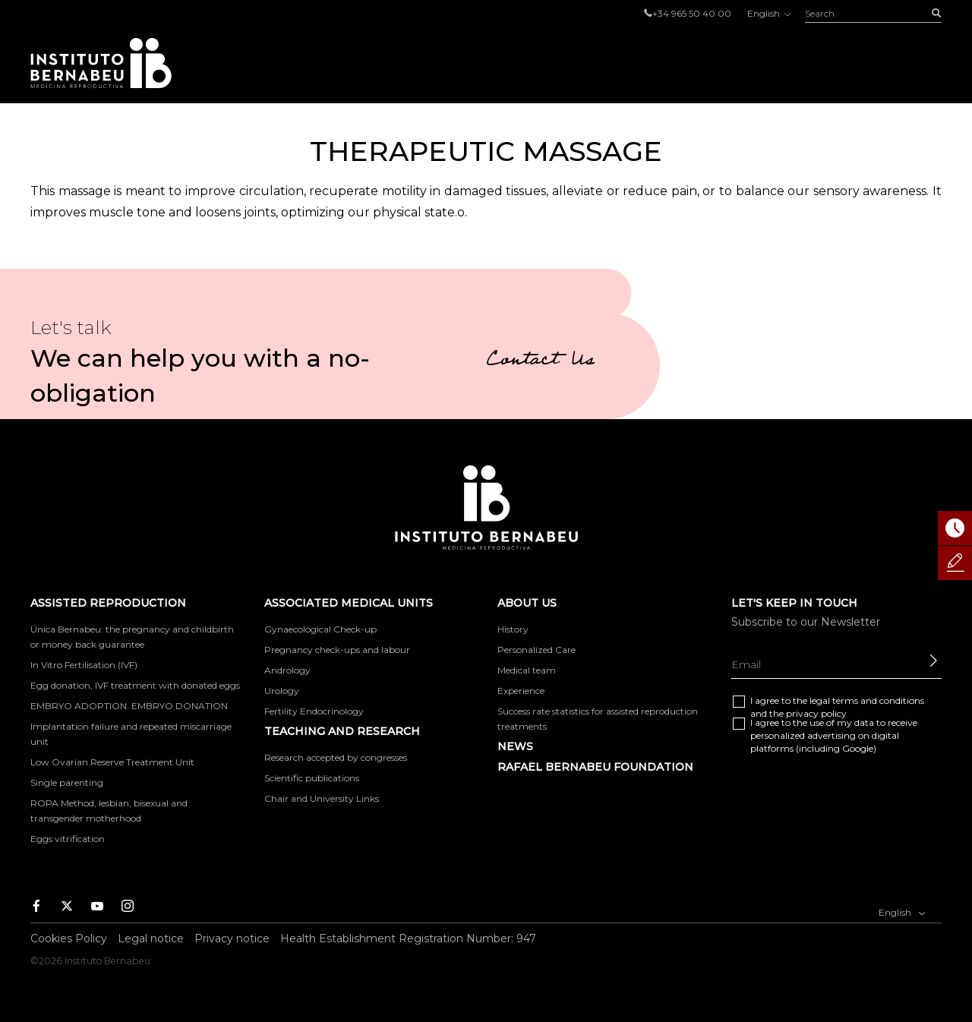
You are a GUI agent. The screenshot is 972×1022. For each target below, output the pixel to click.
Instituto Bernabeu (101, 63)
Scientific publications (311, 778)
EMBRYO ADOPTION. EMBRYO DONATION (129, 705)
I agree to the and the (837, 707)
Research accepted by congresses (335, 757)
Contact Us (540, 361)
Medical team (526, 670)
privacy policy (816, 713)
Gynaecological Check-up (320, 629)
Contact (907, 63)
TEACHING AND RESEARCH (342, 731)
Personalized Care (536, 649)
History (513, 629)
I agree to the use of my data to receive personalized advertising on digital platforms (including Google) (833, 735)
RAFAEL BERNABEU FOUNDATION (595, 767)
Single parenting (66, 782)
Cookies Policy (68, 938)
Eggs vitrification (67, 838)
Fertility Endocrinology (314, 711)
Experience (520, 690)
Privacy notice (232, 938)
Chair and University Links (321, 798)
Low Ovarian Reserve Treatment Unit (112, 762)
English (768, 13)
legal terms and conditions (866, 700)
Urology (281, 690)
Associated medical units (591, 63)
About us (736, 63)
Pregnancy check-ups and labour (337, 649)
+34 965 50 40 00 (691, 13)
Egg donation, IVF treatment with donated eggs (135, 685)
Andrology (287, 670)
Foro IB (821, 63)
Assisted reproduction (398, 63)
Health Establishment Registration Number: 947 (408, 938)
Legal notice (151, 938)
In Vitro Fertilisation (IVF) (83, 664)
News (515, 746)
